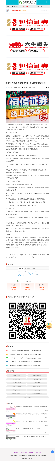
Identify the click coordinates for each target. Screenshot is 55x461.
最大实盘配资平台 (37, 375)
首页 (8, 6)
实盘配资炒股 (38, 452)
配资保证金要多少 (16, 386)
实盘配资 (31, 452)
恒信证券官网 (45, 10)
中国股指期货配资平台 (37, 393)
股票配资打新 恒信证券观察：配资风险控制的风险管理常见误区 (25, 365)
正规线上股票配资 (37, 386)
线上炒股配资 (24, 452)
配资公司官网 (38, 6)
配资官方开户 (27, 6)
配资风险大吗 (16, 379)
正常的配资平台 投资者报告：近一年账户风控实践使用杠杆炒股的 (25, 358)
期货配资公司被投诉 (16, 393)
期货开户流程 (32, 87)
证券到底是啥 (37, 382)
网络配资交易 (16, 375)
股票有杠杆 (37, 390)
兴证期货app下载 (37, 379)
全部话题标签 (27, 397)
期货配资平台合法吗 (16, 382)
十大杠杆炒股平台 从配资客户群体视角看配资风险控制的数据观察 (25, 361)
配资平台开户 (16, 6)
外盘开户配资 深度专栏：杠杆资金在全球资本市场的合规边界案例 (25, 354)
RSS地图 (38, 455)
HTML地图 (43, 455)
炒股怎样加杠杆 (16, 390)
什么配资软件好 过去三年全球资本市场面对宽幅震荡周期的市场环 (25, 350)
